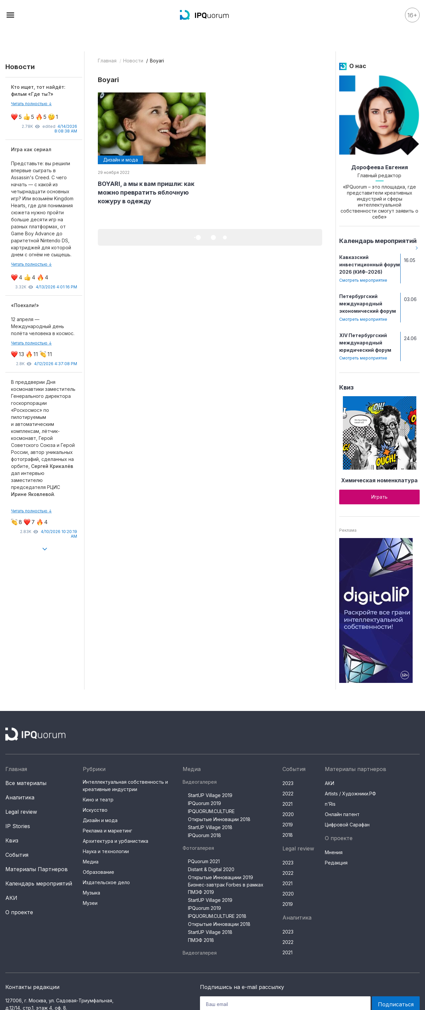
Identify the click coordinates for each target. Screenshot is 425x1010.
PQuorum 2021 (204, 861)
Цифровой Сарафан (347, 824)
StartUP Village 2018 (210, 827)
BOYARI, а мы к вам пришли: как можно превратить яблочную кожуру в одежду (146, 192)
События (16, 854)
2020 (288, 814)
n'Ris (330, 804)
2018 (287, 835)
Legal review (21, 811)
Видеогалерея (200, 782)
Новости (133, 60)
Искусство (95, 810)
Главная (107, 60)
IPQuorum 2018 (204, 835)
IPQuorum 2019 (204, 803)
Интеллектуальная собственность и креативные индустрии (125, 785)
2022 (287, 793)
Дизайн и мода (100, 820)
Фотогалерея (198, 848)
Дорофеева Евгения (379, 167)
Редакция (336, 862)
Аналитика (19, 797)
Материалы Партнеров (36, 869)
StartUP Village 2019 (210, 795)
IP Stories (17, 826)
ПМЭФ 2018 (201, 940)
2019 (287, 824)
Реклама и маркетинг (107, 830)
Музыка (91, 893)
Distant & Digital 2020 (211, 869)
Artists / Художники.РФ (350, 793)
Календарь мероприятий (378, 240)
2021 (287, 804)
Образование (98, 872)
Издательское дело (106, 882)
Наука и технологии (106, 851)
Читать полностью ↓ (31, 103)
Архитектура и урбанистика (115, 841)
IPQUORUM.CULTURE (211, 811)
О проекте (19, 912)
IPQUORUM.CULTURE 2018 (217, 916)
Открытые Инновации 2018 (219, 819)
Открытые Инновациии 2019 (220, 877)
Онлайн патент (342, 814)
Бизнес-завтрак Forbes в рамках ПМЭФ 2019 (225, 888)
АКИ (11, 898)
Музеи (90, 903)
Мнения (334, 852)
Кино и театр (98, 799)
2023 (287, 783)
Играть (379, 497)
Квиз (346, 387)
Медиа (90, 861)
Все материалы (25, 783)
